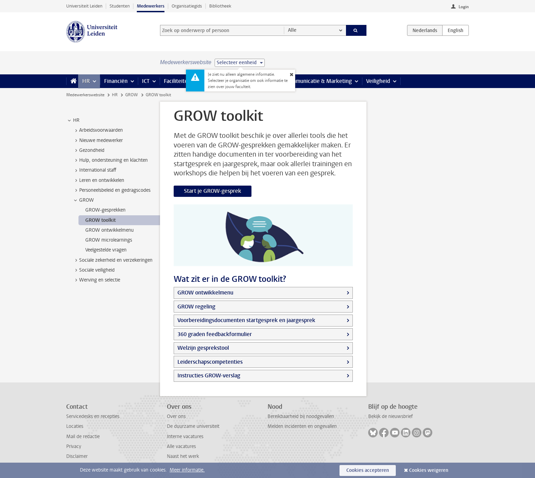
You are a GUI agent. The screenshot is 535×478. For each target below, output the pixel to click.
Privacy (73, 446)
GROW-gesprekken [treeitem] (105, 210)
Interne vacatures (185, 436)
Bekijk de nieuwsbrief (390, 416)
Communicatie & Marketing (318, 81)
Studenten (120, 6)
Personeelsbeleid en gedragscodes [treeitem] (111, 190)
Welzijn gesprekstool (203, 347)
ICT (145, 81)
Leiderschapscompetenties (210, 361)
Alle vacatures (181, 446)
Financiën (116, 81)
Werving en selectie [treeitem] (96, 280)
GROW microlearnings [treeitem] (108, 240)
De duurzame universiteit (193, 426)
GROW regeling (196, 306)
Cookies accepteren (367, 470)
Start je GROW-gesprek (212, 190)
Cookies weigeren (428, 470)
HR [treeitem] (73, 120)
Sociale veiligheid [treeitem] (94, 270)
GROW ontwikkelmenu (205, 292)
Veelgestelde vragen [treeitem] (106, 250)
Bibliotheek (220, 6)
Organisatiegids (187, 6)
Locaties (74, 426)
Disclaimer (77, 456)
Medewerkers (150, 6)
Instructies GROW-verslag (208, 375)
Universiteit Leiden (84, 6)
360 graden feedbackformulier (214, 334)
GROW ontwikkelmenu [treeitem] (109, 230)
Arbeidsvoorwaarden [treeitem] (98, 130)
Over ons (176, 416)
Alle (292, 30)
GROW (131, 95)
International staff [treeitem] (94, 170)
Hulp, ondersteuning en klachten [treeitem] (110, 160)
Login (464, 7)
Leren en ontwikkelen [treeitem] (98, 180)
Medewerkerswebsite (85, 95)
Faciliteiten (177, 81)
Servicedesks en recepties (92, 416)
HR (86, 81)
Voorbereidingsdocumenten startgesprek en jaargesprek (246, 320)
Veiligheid (378, 81)
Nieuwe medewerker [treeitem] (98, 140)
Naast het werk (183, 456)
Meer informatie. (187, 470)
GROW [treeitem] (83, 200)
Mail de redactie (83, 436)
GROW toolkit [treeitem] (100, 220)
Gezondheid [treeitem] (88, 150)
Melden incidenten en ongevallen (302, 426)
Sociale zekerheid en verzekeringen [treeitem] (113, 260)
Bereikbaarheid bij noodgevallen (301, 416)
